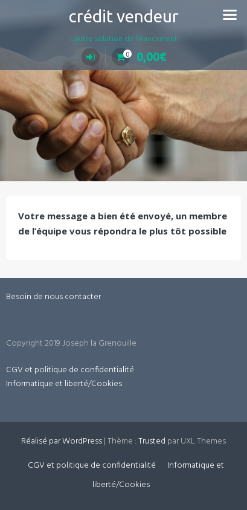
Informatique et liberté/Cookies (64, 384)
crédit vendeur (124, 16)
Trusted (151, 441)
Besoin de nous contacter (53, 297)
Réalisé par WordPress (61, 441)
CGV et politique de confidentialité (70, 370)
